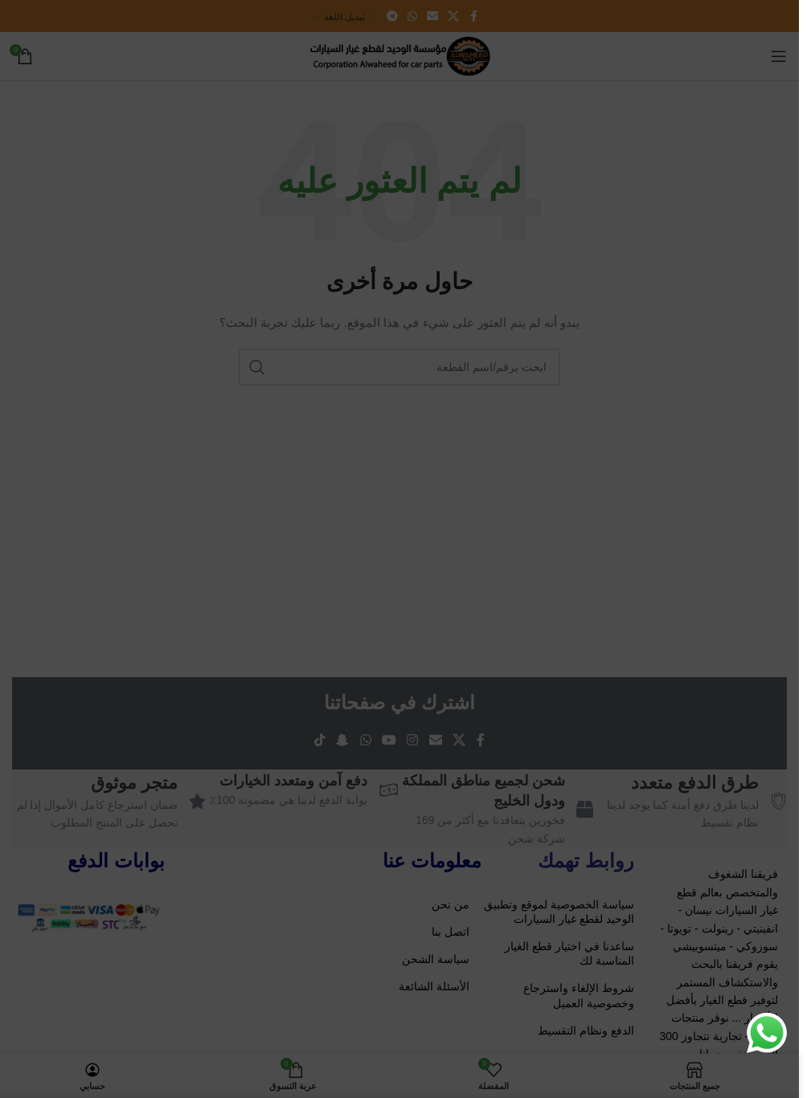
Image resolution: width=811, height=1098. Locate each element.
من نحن (450, 904)
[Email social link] (432, 16)
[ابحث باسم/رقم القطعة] (399, 367)
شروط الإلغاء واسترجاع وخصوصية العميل (578, 995)
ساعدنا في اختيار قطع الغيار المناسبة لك (569, 953)
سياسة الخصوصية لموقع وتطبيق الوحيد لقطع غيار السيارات (559, 911)
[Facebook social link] (473, 16)
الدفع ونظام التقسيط (586, 1030)
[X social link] (453, 16)
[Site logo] (399, 55)
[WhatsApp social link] (412, 16)
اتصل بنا (450, 931)
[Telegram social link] (392, 16)
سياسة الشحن (435, 959)
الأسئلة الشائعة (434, 986)
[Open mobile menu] (779, 56)
